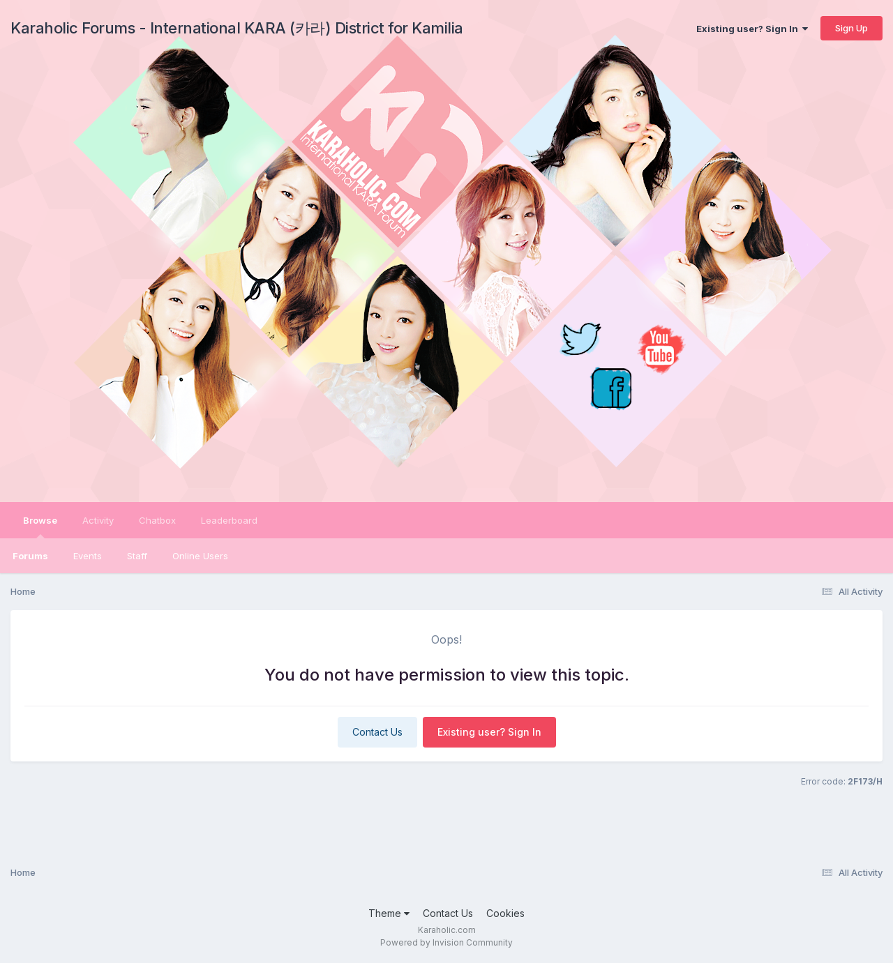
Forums (30, 555)
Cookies (505, 913)
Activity (98, 520)
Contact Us (377, 732)
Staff (137, 555)
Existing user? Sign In (752, 28)
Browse (40, 526)
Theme (389, 913)
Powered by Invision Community (446, 942)
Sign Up (851, 27)
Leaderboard (229, 520)
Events (87, 555)
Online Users (200, 555)
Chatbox (157, 520)
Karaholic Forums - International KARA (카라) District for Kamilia (236, 28)
